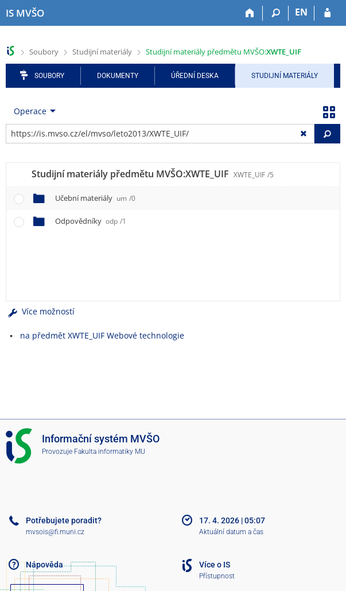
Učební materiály (95, 198)
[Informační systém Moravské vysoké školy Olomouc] (25, 13)
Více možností (40, 311)
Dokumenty (117, 76)
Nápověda (44, 564)
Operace (30, 111)
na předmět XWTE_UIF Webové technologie (102, 335)
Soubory (44, 51)
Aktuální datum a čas (231, 532)
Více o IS (214, 564)
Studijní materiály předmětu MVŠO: (223, 51)
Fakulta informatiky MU (109, 452)
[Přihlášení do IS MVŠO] (327, 13)
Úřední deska (195, 76)
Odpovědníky (90, 221)
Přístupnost (217, 576)
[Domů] (250, 13)
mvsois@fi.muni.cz (55, 532)
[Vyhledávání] (276, 13)
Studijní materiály (102, 51)
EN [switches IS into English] (301, 12)
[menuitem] (32, 111)
